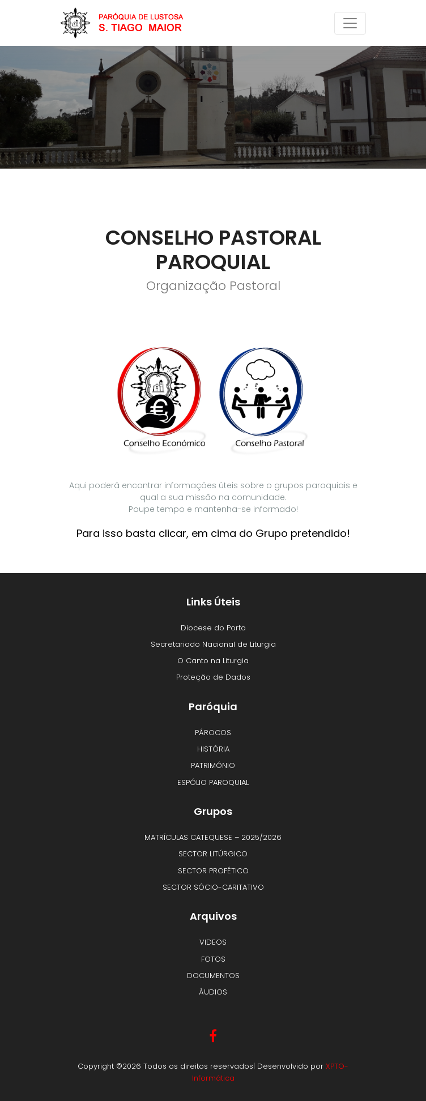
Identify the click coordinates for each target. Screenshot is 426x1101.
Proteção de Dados (213, 677)
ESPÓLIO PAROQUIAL (213, 782)
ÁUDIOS (213, 992)
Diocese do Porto (213, 627)
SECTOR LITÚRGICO (213, 853)
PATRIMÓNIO (213, 765)
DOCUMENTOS (213, 975)
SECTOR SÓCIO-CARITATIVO (213, 887)
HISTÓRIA (213, 749)
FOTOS (213, 959)
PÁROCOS (213, 732)
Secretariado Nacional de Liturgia (213, 644)
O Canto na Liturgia (213, 660)
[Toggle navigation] (350, 23)
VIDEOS (213, 942)
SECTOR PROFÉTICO (213, 870)
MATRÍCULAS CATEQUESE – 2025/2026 (213, 837)
